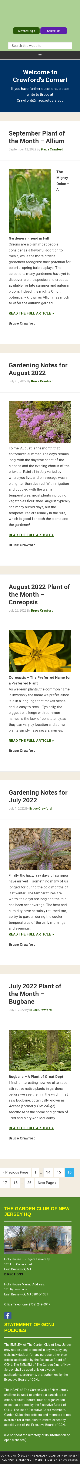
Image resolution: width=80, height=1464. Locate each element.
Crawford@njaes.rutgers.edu (40, 100)
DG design (70, 1459)
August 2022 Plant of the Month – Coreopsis (39, 594)
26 (29, 1183)
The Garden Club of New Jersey (40, 14)
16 (69, 1172)
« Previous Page (15, 1172)
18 (15, 1183)
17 (5, 1183)
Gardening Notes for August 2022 (38, 369)
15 (59, 1172)
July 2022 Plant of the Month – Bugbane (35, 993)
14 (48, 1172)
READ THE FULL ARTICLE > (31, 313)
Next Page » (47, 1183)
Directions (13, 1274)
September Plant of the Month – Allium (37, 137)
